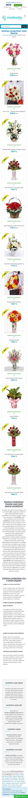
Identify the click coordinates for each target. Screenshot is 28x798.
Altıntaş (18, 774)
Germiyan (7, 780)
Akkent (11, 776)
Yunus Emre (23, 783)
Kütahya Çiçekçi (12, 35)
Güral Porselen (14, 780)
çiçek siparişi (14, 2)
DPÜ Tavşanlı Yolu (6, 778)
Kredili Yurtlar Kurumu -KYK (9, 781)
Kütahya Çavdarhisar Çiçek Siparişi (14, 32)
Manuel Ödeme (18, 5)
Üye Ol (16, 7)
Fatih (3, 780)
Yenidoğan (8, 783)
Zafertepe (5, 785)
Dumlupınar (15, 778)
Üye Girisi (24, 7)
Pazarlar (14, 786)
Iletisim (19, 9)
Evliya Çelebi (21, 778)
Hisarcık (9, 786)
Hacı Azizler (21, 780)
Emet (9, 785)
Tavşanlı (13, 785)
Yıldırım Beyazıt (15, 783)
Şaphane (19, 786)
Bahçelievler (21, 776)
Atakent (15, 776)
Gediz (20, 785)
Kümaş (18, 781)
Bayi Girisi (12, 9)
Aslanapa (4, 786)
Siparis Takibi (7, 7)
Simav (17, 785)
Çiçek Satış (5, 35)
